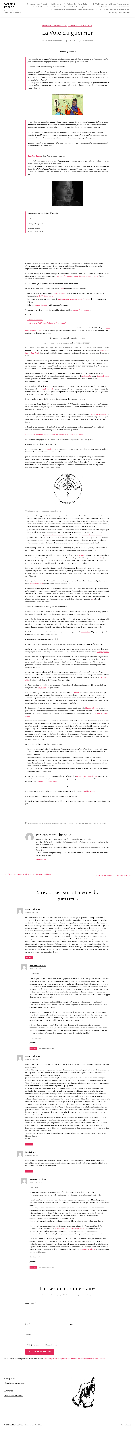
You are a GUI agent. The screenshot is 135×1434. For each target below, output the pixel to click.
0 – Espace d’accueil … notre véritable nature (44, 4)
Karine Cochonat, (42, 306)
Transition (70, 824)
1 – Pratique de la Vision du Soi (75, 4)
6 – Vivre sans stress (121, 7)
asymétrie (42, 688)
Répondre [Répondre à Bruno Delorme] (29, 960)
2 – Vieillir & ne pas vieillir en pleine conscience (111, 4)
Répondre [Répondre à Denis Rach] (29, 1174)
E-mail (71, 1327)
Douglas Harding (103, 377)
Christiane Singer (91, 709)
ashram (76, 693)
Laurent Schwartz (59, 294)
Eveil (45, 824)
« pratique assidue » (87, 1253)
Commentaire (30, 1306)
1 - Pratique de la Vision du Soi (54, 26)
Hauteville (98, 558)
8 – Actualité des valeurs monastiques (114, 10)
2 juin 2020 (71, 41)
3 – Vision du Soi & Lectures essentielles (43, 7)
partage (82, 556)
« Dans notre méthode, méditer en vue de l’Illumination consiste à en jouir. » (54, 435)
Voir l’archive (42, 860)
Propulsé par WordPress (34, 1428)
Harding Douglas (53, 824)
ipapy (62, 289)
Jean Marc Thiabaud (55, 41)
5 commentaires (87, 41)
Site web (28, 1338)
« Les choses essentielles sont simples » (70, 1232)
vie (93, 600)
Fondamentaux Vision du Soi (81, 26)
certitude (48, 450)
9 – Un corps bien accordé (119, 13)
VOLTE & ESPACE (10, 6)
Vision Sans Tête (90, 824)
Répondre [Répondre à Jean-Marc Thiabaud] (33, 1051)
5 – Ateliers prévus (103, 7)
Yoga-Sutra (85, 632)
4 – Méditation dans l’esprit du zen (77, 7)
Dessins (40, 824)
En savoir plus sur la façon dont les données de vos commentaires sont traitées (74, 1362)
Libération (63, 824)
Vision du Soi (87, 377)
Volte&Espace (101, 824)
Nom (27, 1327)
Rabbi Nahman (89, 792)
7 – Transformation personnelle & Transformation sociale (72, 10)
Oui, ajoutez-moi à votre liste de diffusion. (41, 1348)
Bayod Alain (32, 824)
